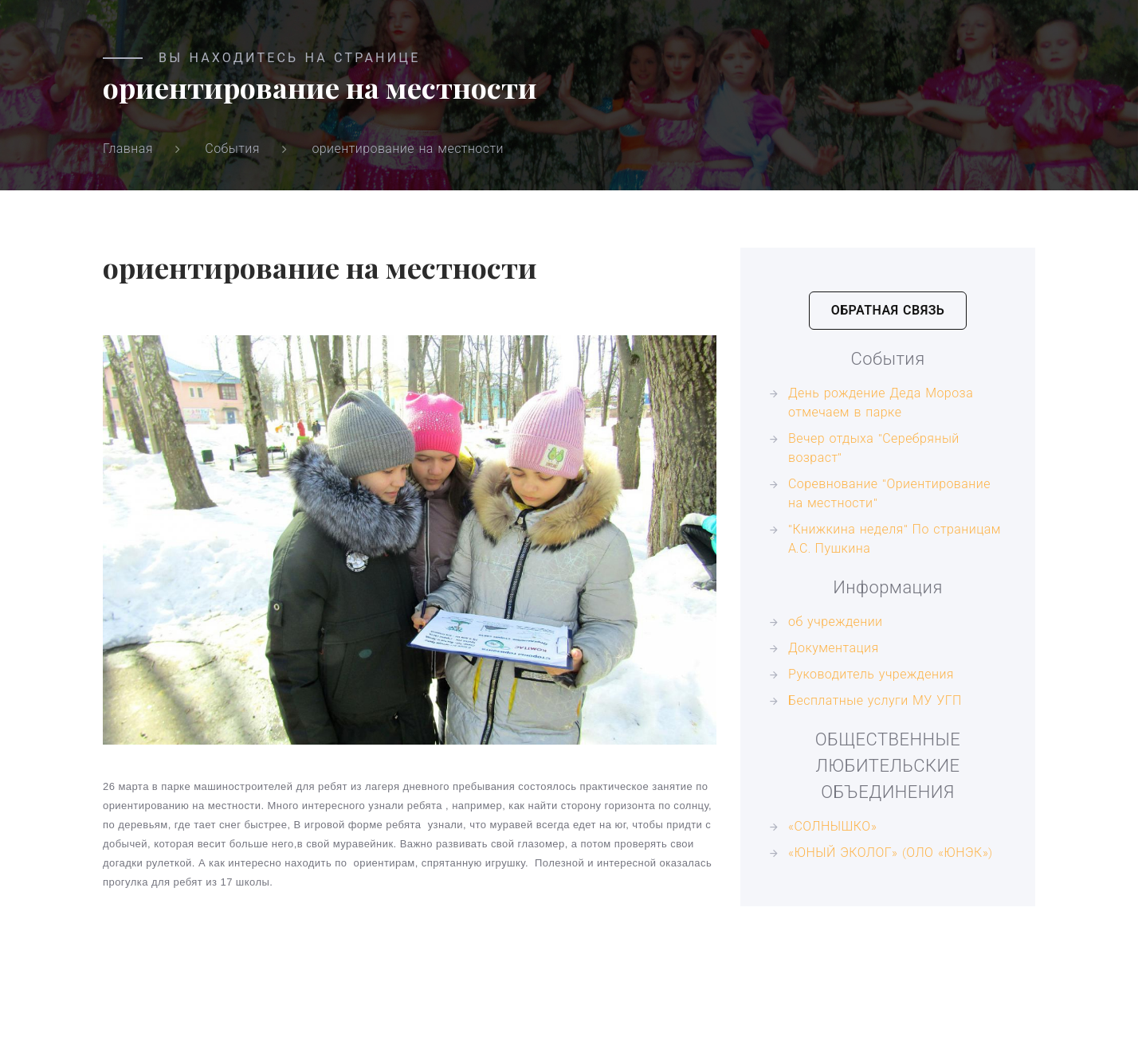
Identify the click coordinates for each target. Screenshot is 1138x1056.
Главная (128, 148)
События (232, 148)
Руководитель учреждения (871, 674)
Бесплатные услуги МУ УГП (875, 700)
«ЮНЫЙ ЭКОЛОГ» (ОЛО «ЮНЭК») (890, 852)
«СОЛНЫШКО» (832, 826)
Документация (833, 647)
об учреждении (835, 621)
